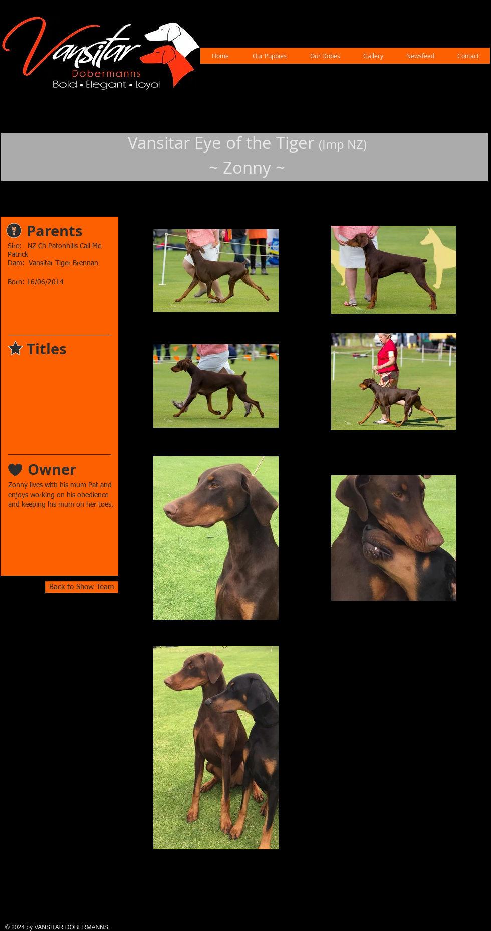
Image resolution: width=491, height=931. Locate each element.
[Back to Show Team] (81, 587)
